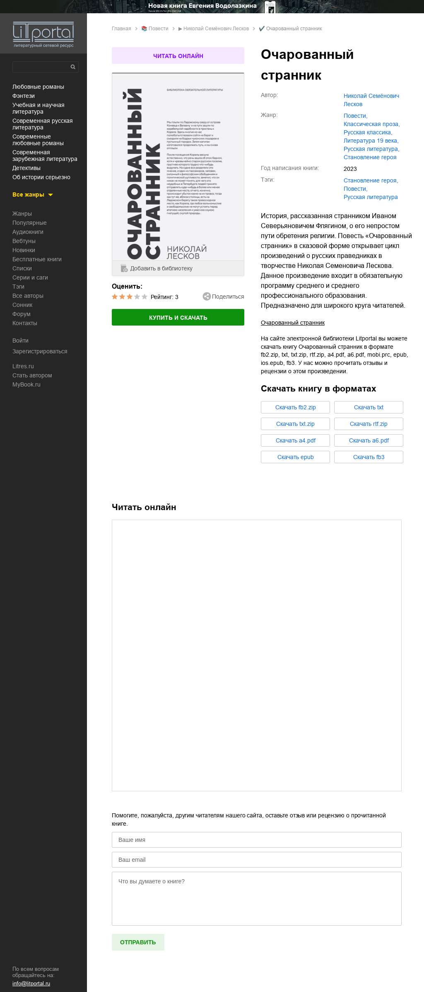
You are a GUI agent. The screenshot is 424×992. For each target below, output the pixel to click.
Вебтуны (24, 241)
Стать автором (32, 375)
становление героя (370, 157)
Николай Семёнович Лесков (216, 29)
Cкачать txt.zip (295, 424)
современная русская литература (42, 124)
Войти (20, 340)
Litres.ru (23, 366)
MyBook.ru (26, 384)
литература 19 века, (371, 140)
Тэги (18, 286)
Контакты (24, 323)
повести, (356, 115)
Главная (121, 29)
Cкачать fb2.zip (295, 407)
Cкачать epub (295, 457)
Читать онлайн (178, 56)
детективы (26, 168)
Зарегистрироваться (39, 351)
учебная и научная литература (38, 108)
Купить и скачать (178, 317)
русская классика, (368, 132)
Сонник (22, 304)
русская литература (371, 197)
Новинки (23, 250)
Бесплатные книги (37, 259)
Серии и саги (30, 277)
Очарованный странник (293, 322)
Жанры (22, 213)
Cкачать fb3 (369, 457)
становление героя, (371, 180)
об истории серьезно (41, 177)
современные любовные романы (38, 139)
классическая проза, (372, 124)
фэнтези (23, 95)
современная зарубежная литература (44, 155)
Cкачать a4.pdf (296, 440)
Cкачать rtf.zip (369, 424)
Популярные (29, 222)
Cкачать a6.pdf (369, 440)
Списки (22, 268)
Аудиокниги (27, 232)
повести (159, 29)
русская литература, (372, 149)
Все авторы (27, 295)
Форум (21, 314)
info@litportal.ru (31, 983)
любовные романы (38, 86)
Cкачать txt (368, 407)
